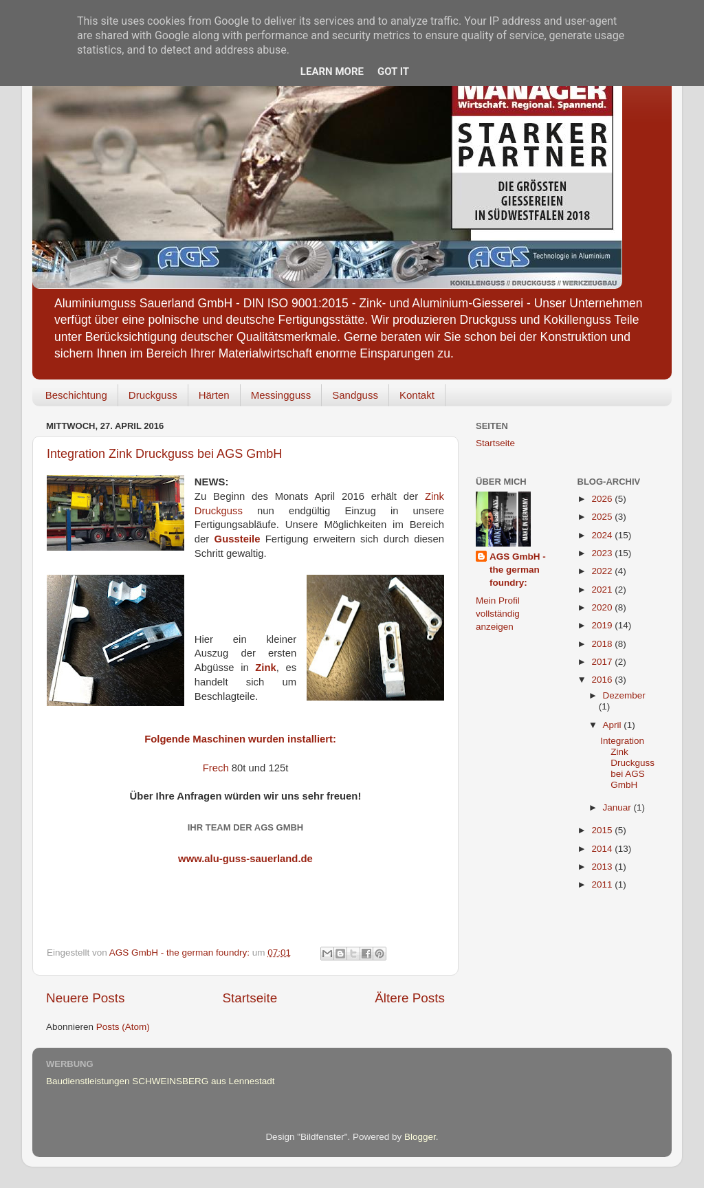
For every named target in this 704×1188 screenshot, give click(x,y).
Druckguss (153, 395)
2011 (603, 884)
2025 (603, 517)
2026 (603, 499)
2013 (603, 866)
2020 (603, 607)
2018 (603, 644)
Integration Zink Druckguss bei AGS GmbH (164, 454)
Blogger (420, 1137)
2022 (603, 571)
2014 (603, 849)
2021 (603, 589)
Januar (618, 807)
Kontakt (416, 395)
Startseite (249, 998)
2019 (603, 625)
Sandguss (355, 395)
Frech (216, 767)
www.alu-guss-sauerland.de (245, 858)
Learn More (332, 71)
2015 (603, 830)
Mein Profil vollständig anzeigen (498, 613)
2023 (603, 553)
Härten (214, 395)
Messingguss (281, 395)
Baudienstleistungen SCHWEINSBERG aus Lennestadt (160, 1081)
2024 (603, 535)
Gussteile (237, 539)
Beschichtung (76, 395)
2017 (603, 662)
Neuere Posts (85, 998)
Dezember (624, 695)
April (613, 725)
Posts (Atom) (123, 1027)
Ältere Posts (410, 998)
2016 (603, 679)
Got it (393, 71)
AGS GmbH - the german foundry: (518, 569)
